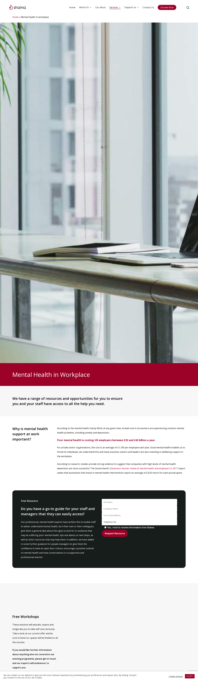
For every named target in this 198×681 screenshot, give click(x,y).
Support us (131, 7)
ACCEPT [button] (190, 676)
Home (72, 7)
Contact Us (148, 7)
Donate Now (167, 7)
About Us (85, 7)
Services (114, 7)
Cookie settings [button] (176, 676)
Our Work (100, 7)
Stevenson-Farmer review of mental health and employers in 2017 (144, 468)
